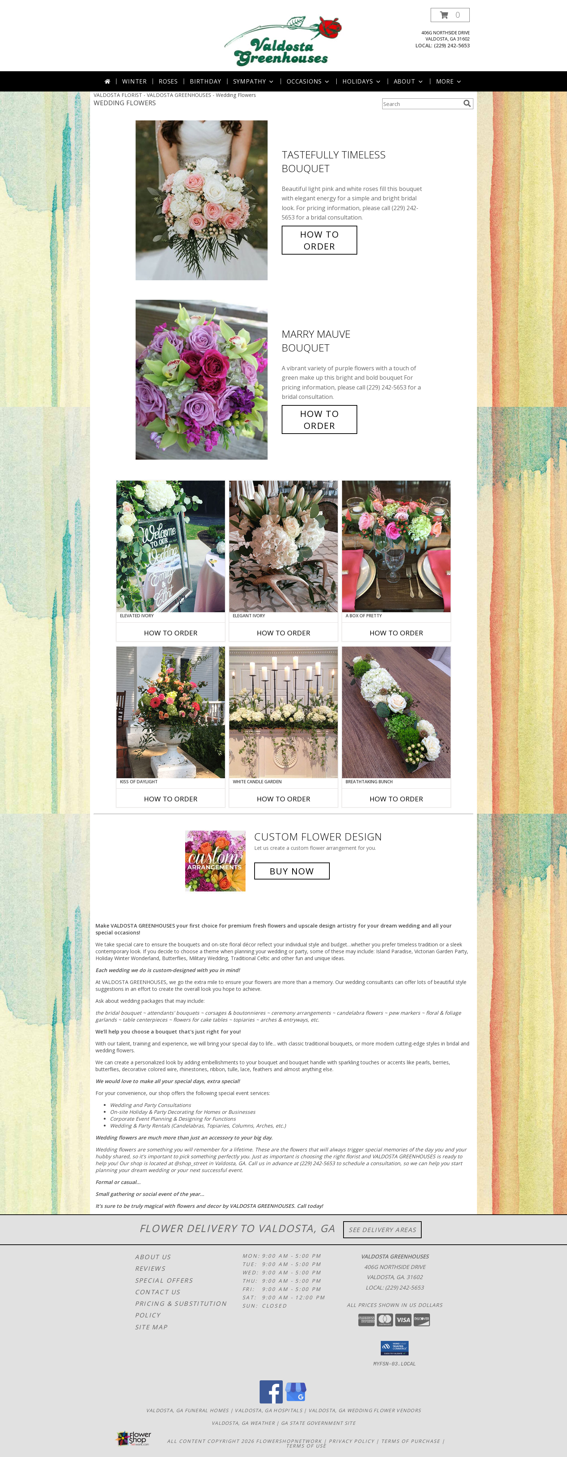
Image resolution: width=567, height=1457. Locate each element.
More (449, 81)
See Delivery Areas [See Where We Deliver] (382, 1230)
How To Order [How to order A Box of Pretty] (396, 633)
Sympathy (254, 81)
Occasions (309, 81)
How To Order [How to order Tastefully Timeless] (319, 240)
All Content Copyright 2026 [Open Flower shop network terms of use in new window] (210, 1441)
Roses (168, 81)
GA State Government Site (318, 1423)
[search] (467, 103)
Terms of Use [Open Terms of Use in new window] (306, 1446)
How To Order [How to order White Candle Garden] (283, 799)
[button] (450, 15)
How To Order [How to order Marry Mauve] (319, 419)
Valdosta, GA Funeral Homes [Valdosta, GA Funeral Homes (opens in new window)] (187, 1410)
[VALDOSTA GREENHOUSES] (283, 39)
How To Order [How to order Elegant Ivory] (283, 633)
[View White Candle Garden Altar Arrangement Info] (283, 712)
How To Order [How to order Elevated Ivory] (170, 633)
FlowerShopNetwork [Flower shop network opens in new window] (289, 1441)
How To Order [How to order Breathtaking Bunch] (396, 799)
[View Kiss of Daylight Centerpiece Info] (170, 712)
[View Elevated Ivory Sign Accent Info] (170, 546)
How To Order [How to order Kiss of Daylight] (170, 799)
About (409, 81)
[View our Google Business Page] (295, 1401)
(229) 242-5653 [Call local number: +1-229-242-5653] (452, 45)
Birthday (205, 81)
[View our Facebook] (271, 1401)
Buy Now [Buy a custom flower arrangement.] (292, 871)
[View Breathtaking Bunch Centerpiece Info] (396, 712)
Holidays (361, 81)
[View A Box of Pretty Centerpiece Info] (396, 546)
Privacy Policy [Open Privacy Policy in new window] (351, 1441)
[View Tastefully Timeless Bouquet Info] (207, 200)
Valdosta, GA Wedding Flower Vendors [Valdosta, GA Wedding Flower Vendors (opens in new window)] (364, 1410)
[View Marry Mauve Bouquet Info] (207, 379)
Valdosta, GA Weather (243, 1423)
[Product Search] (421, 104)
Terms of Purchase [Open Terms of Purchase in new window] (410, 1441)
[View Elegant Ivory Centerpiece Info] (283, 546)
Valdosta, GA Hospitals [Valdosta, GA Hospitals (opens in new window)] (268, 1410)
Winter (134, 81)
